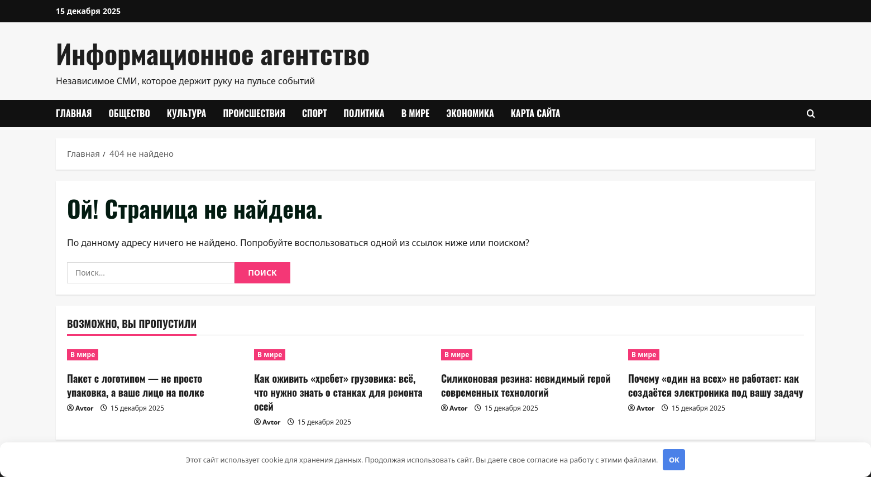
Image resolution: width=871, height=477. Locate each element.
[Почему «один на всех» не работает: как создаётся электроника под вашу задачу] (716, 354)
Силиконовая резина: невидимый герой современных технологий (526, 385)
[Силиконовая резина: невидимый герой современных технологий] (529, 354)
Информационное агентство (213, 53)
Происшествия (254, 113)
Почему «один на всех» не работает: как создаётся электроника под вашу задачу (715, 385)
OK (674, 460)
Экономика (470, 113)
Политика (363, 113)
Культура (187, 113)
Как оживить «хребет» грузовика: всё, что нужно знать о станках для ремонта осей (338, 392)
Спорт (314, 113)
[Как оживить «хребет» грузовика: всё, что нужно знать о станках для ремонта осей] (342, 354)
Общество (129, 113)
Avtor (84, 408)
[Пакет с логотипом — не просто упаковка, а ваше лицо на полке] (155, 354)
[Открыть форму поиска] (811, 113)
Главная (74, 113)
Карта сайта (536, 113)
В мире (415, 113)
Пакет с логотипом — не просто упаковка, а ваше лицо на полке (135, 385)
